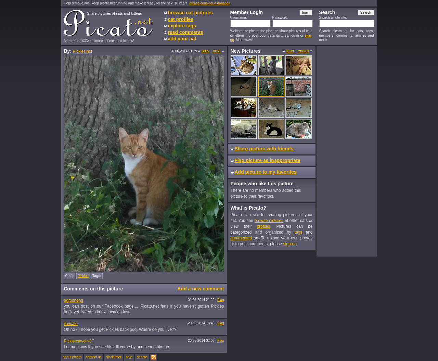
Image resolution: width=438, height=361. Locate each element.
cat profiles (181, 19)
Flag (220, 300)
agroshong (73, 300)
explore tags (182, 25)
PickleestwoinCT (79, 341)
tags (298, 232)
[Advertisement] (346, 151)
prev (205, 51)
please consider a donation (209, 3)
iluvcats (71, 323)
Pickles (83, 276)
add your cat (182, 38)
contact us (94, 357)
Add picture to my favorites (266, 172)
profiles (263, 226)
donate (142, 357)
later (290, 51)
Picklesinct (82, 51)
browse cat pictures (190, 12)
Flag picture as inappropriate (267, 160)
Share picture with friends (264, 148)
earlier (303, 51)
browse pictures (269, 220)
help (129, 357)
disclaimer (113, 357)
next (217, 51)
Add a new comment (200, 288)
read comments (185, 32)
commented (241, 238)
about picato (72, 357)
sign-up (290, 243)
